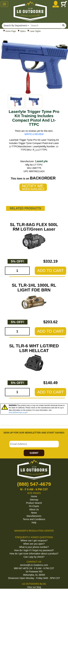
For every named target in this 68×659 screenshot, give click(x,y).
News (34, 512)
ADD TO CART (50, 270)
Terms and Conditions (34, 519)
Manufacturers (34, 516)
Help (34, 522)
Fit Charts (34, 506)
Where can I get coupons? (34, 540)
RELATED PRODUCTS (25, 208)
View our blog (34, 587)
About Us (34, 509)
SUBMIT (34, 453)
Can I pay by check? (34, 557)
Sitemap (34, 499)
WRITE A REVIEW (34, 134)
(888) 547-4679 (34, 484)
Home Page (10, 31)
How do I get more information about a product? (34, 553)
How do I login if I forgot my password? (34, 550)
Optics (23, 31)
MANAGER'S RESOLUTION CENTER (34, 530)
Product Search (34, 503)
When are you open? (34, 543)
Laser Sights (35, 31)
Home (34, 496)
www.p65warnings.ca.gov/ (18, 412)
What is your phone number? (34, 547)
